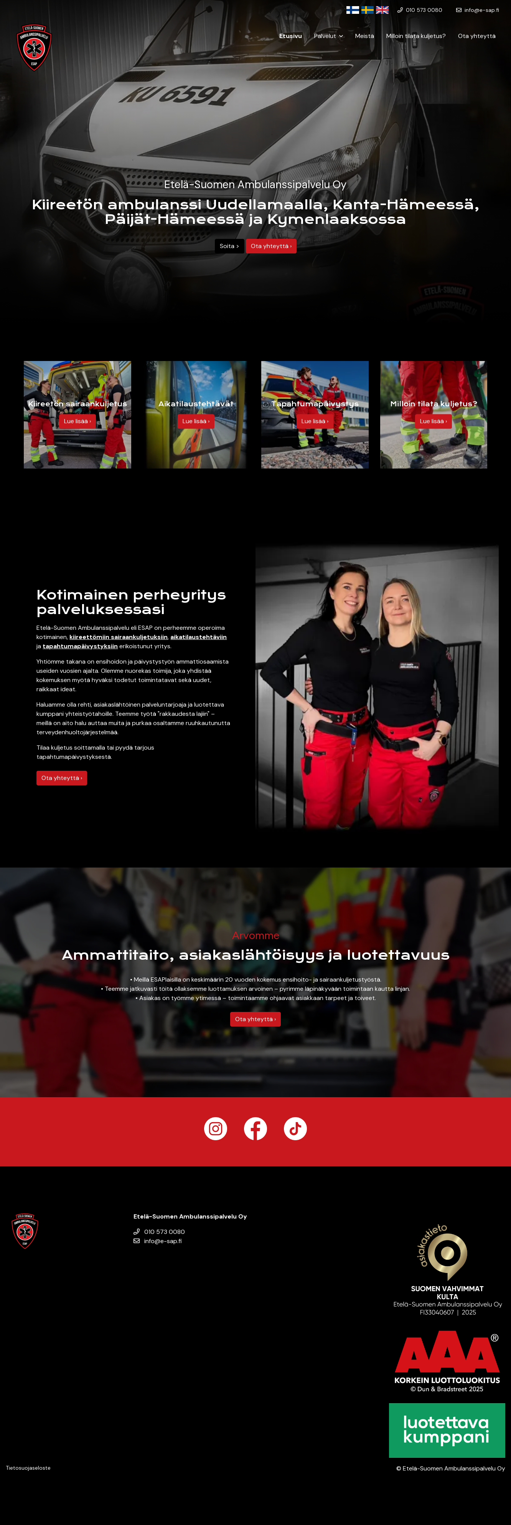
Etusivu (290, 36)
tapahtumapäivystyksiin (80, 646)
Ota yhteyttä (477, 36)
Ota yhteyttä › (271, 246)
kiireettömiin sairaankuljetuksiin (118, 637)
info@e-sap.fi (158, 1241)
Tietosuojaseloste (28, 1467)
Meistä (364, 36)
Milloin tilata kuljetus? (416, 36)
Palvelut (325, 36)
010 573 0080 (159, 1232)
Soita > (229, 246)
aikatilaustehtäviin (198, 637)
